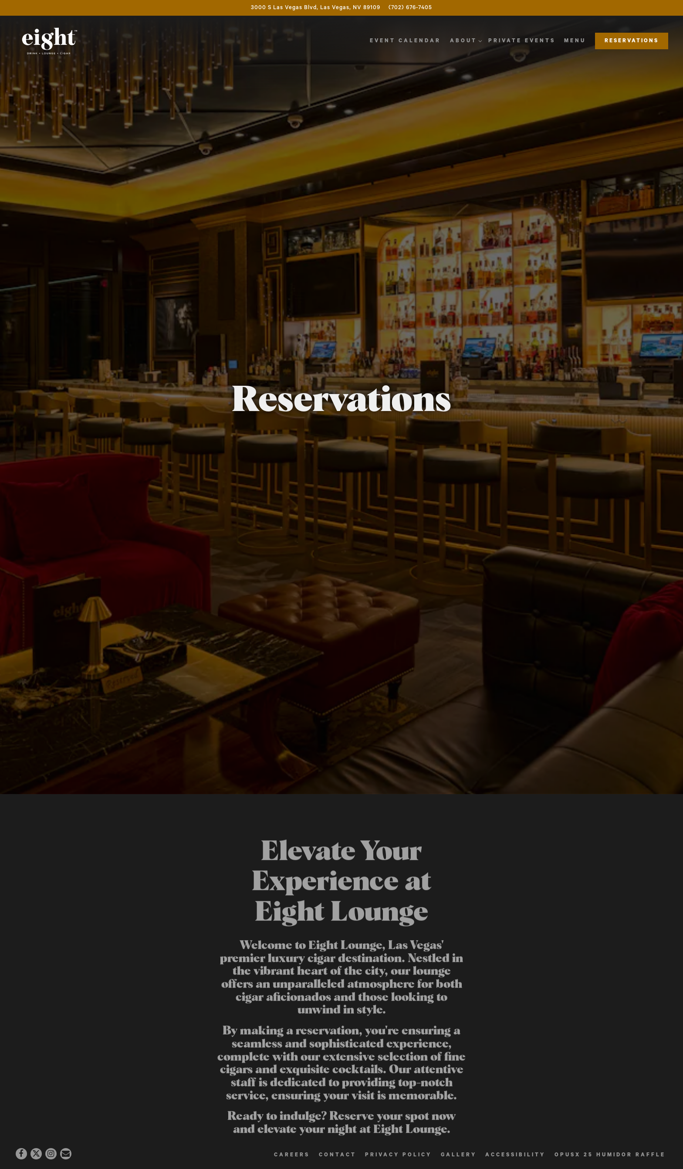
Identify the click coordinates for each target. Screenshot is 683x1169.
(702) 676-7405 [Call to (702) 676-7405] (410, 7)
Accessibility (515, 1155)
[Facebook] (21, 1153)
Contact (337, 1155)
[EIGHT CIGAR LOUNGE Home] (50, 41)
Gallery (459, 1155)
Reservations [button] (632, 41)
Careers (292, 1155)
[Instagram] (51, 1153)
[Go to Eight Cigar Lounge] (315, 8)
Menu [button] (575, 41)
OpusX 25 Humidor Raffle (610, 1155)
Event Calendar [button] (405, 41)
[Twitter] (36, 1153)
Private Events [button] (521, 41)
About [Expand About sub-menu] (465, 40)
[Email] (65, 1153)
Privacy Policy (398, 1155)
